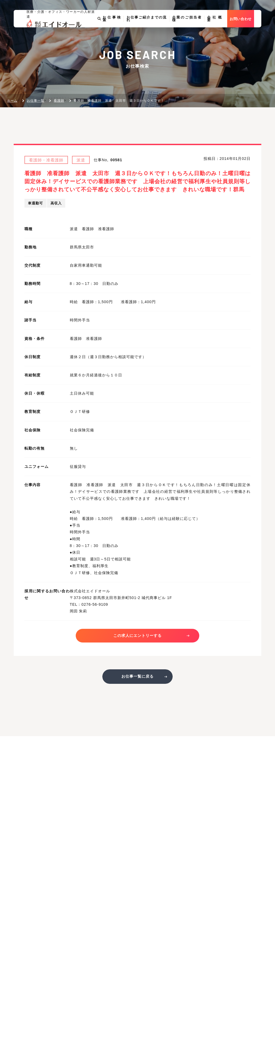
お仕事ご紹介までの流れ (151, 31)
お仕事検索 (113, 31)
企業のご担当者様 (193, 31)
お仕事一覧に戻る (137, 678)
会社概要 (220, 31)
